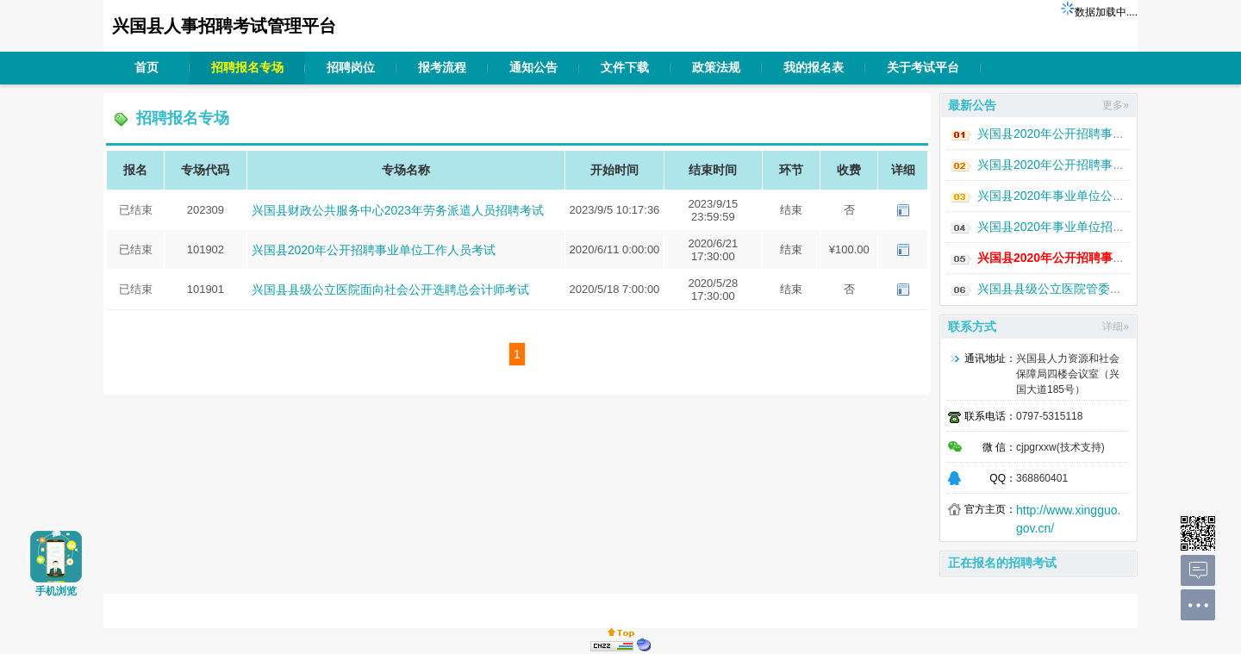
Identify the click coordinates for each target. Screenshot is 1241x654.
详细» (1115, 327)
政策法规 (716, 67)
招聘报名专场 (247, 67)
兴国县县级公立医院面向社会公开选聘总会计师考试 (390, 289)
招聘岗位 (351, 67)
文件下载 (625, 67)
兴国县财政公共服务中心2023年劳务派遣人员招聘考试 (398, 210)
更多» (1115, 105)
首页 (146, 67)
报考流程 (442, 67)
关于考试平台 (923, 67)
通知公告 (533, 67)
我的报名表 (813, 67)
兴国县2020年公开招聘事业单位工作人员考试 (374, 250)
